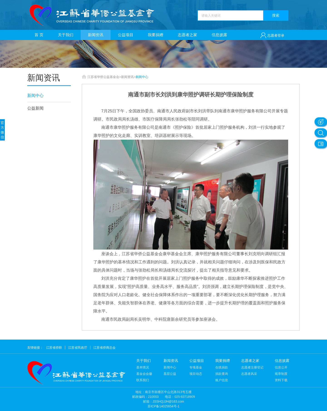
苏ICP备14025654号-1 (163, 406)
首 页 (39, 35)
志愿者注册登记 (252, 367)
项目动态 (195, 374)
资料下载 (281, 380)
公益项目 (125, 35)
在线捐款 (221, 367)
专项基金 (195, 367)
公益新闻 (35, 108)
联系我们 (142, 380)
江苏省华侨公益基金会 (103, 77)
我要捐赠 (155, 35)
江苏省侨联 (54, 347)
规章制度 (281, 374)
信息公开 (281, 367)
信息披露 (219, 35)
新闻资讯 (95, 35)
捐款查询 (221, 374)
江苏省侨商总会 (104, 347)
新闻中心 (35, 95)
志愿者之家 (187, 35)
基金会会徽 (144, 374)
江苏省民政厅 (77, 347)
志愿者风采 (249, 374)
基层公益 (170, 374)
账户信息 (221, 380)
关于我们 (65, 35)
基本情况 (142, 367)
